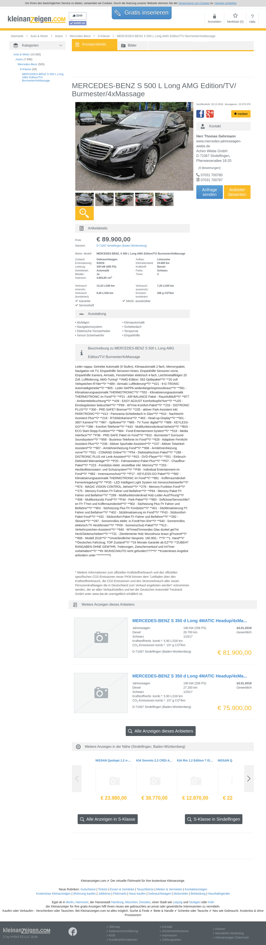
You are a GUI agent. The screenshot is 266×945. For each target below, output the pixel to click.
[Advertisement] (31, 159)
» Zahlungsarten (170, 939)
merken (241, 114)
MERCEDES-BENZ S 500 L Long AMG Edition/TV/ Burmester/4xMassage (42, 77)
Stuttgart (195, 902)
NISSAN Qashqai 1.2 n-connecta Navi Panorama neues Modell (113, 760)
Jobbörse (104, 893)
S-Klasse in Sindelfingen (213, 819)
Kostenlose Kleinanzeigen (53, 893)
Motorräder (181, 893)
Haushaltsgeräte (219, 893)
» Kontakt (166, 926)
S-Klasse (25, 69)
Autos (19, 59)
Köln (211, 902)
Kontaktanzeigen (196, 889)
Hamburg (117, 902)
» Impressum (168, 935)
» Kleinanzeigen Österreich (231, 937)
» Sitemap (113, 926)
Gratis (141, 12)
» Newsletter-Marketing (228, 933)
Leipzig (177, 902)
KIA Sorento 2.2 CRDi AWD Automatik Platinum (154, 760)
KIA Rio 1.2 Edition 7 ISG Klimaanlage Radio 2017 (195, 760)
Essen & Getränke (122, 889)
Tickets (102, 889)
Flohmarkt (119, 893)
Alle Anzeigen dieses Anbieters (160, 731)
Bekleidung (198, 893)
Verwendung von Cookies (193, 3)
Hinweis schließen (226, 3)
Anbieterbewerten (237, 192)
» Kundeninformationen (122, 939)
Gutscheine (88, 889)
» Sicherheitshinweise (174, 931)
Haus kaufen (137, 893)
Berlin (70, 902)
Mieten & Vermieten (169, 889)
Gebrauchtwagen (159, 893)
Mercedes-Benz (27, 64)
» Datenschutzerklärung (122, 931)
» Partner (219, 929)
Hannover (81, 902)
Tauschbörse (145, 889)
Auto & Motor (22, 54)
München (131, 902)
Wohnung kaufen (84, 893)
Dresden (145, 902)
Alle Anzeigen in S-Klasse (107, 819)
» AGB (110, 935)
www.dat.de (100, 594)
